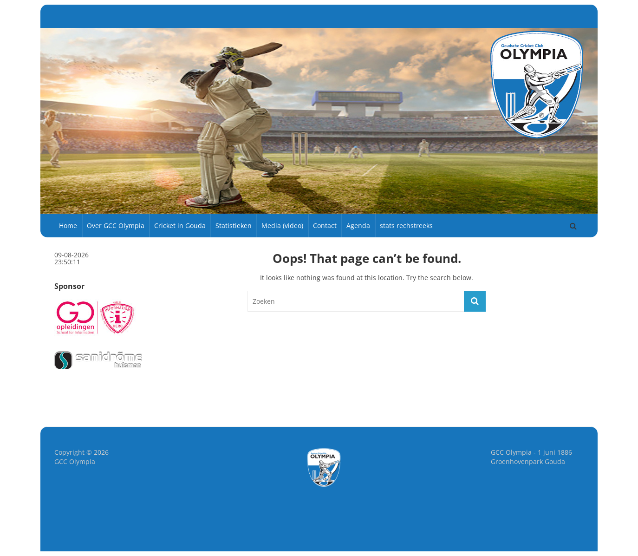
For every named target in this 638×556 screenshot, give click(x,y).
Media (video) (282, 225)
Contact (325, 225)
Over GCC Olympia (115, 225)
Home (68, 225)
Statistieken (233, 225)
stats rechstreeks (406, 225)
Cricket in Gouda (180, 225)
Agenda (358, 225)
